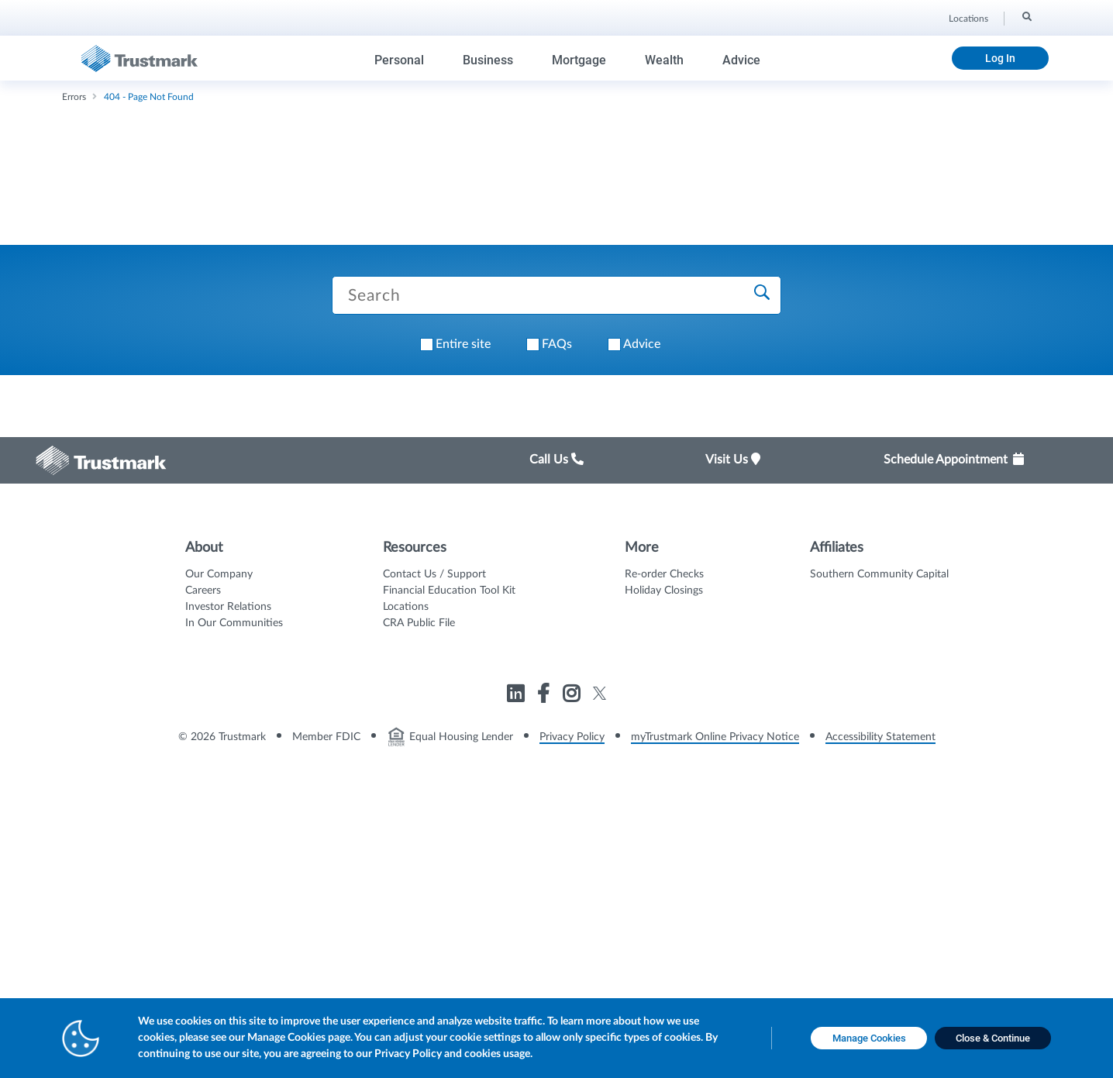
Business (488, 60)
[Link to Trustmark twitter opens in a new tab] (599, 693)
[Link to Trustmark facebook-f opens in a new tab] (545, 696)
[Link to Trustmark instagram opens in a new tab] (573, 696)
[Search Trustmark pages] (556, 295)
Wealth (664, 60)
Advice (741, 60)
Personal (399, 60)
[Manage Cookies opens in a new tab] (869, 1038)
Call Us (556, 459)
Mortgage (579, 60)
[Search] (1026, 16)
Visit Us (732, 459)
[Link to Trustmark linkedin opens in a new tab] (517, 696)
